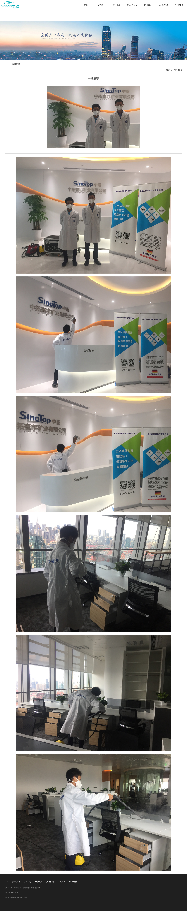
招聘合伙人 (132, 5)
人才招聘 (50, 882)
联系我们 (73, 882)
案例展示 (148, 5)
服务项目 (101, 5)
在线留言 (61, 882)
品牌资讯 (163, 5)
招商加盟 (179, 5)
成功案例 (177, 70)
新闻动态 (27, 882)
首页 (86, 5)
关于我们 (117, 5)
